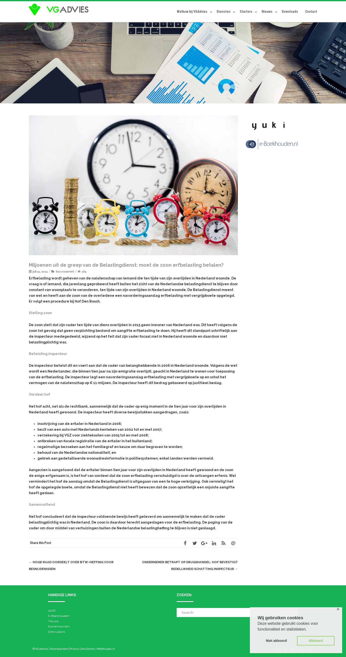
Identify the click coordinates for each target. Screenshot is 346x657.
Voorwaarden (59, 649)
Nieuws (267, 11)
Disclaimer (88, 649)
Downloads (290, 11)
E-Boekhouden (58, 616)
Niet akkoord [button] (276, 641)
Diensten (223, 11)
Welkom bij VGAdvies (192, 11)
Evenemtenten (59, 626)
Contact (311, 11)
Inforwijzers (56, 631)
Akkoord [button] (316, 641)
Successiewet (65, 271)
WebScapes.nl (106, 649)
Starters (246, 11)
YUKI (52, 610)
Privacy (74, 649)
